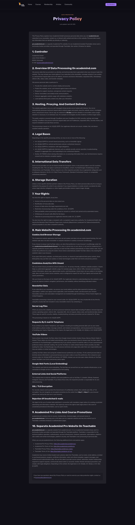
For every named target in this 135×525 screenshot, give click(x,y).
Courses (38, 4)
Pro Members (111, 4)
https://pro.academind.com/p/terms (64, 446)
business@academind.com (45, 63)
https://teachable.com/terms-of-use (61, 451)
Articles (58, 4)
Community (68, 4)
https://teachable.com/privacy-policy (62, 449)
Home (30, 4)
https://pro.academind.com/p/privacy (65, 444)
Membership (48, 4)
